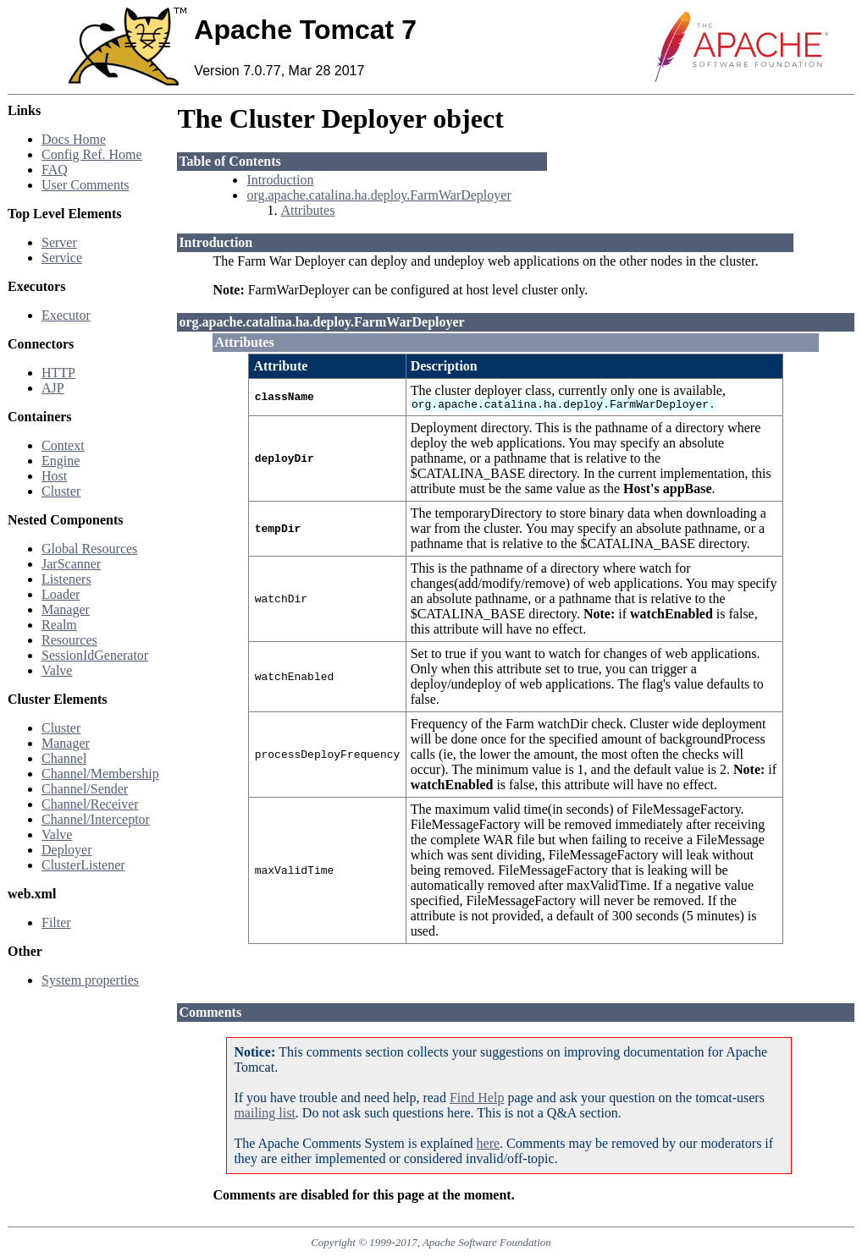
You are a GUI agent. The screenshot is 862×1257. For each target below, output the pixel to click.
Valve (56, 670)
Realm (59, 625)
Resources (69, 640)
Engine (60, 460)
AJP (52, 388)
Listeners (66, 579)
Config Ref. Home (91, 154)
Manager (65, 609)
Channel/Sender (84, 789)
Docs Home (73, 139)
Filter (56, 922)
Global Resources (89, 548)
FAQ (54, 169)
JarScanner (71, 564)
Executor (66, 315)
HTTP (58, 372)
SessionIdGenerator (94, 655)
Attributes (307, 210)
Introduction (279, 180)
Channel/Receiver (90, 804)
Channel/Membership (100, 773)
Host (54, 476)
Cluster (60, 491)
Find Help (477, 1097)
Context (63, 445)
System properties (90, 980)
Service (61, 257)
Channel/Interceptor (95, 819)
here (488, 1143)
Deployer (66, 850)
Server (59, 242)
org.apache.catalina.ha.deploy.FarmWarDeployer (378, 195)
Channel (63, 758)
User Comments (85, 185)
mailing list (264, 1113)
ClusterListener (83, 865)
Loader (60, 594)
